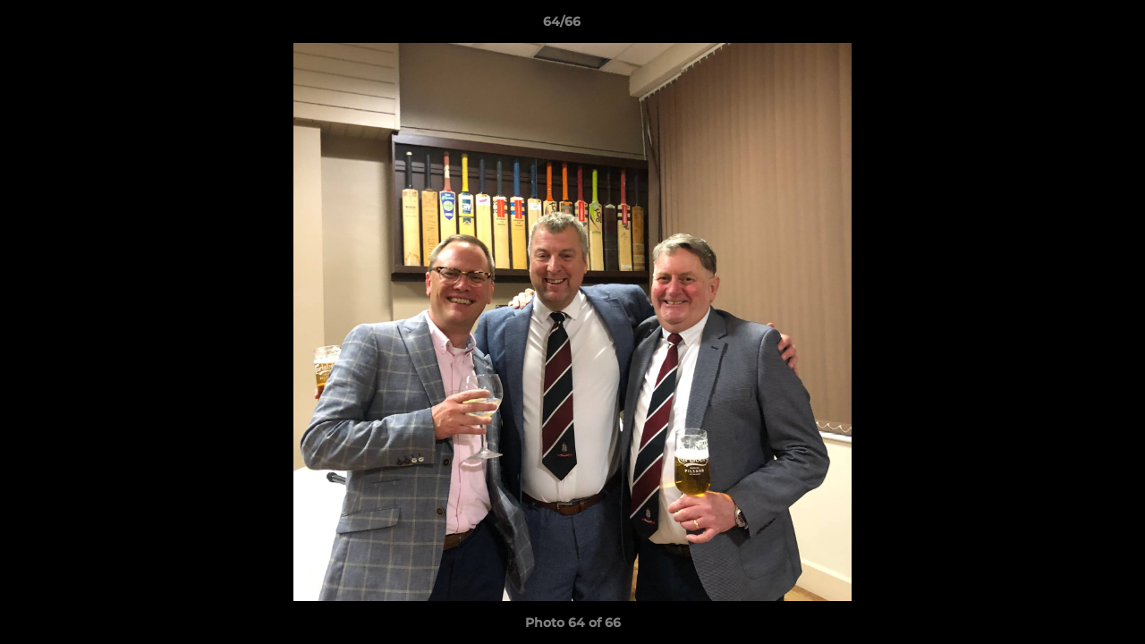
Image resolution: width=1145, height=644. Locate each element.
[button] (1070, 26)
